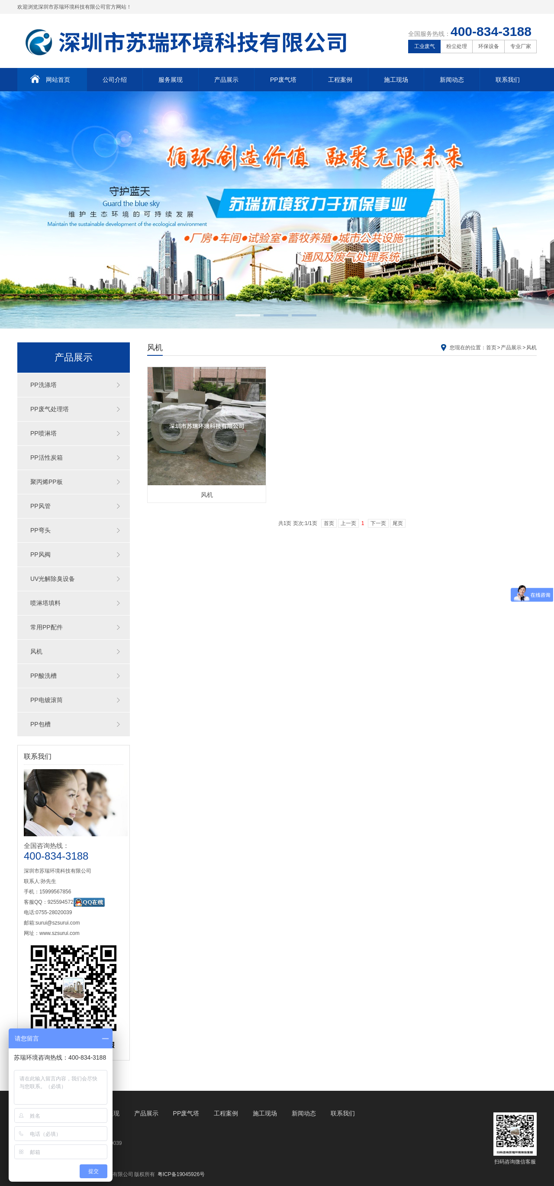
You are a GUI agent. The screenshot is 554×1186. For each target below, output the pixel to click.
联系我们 (508, 79)
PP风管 (40, 506)
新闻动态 (452, 79)
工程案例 (340, 79)
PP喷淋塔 (43, 433)
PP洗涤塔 (43, 384)
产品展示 (226, 79)
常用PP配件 (46, 627)
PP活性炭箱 (46, 457)
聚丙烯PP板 (46, 481)
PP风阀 (40, 554)
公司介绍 (115, 79)
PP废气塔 (283, 79)
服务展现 (170, 79)
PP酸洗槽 (43, 675)
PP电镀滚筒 (46, 699)
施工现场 (396, 79)
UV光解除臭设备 (52, 578)
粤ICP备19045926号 (181, 1174)
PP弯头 (40, 530)
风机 (36, 651)
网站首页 (50, 78)
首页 (491, 348)
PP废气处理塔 (49, 409)
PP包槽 (40, 724)
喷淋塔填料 (45, 602)
